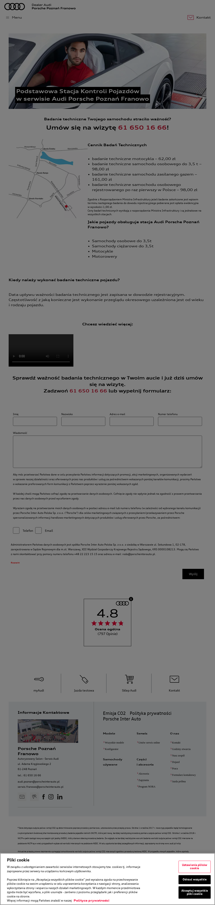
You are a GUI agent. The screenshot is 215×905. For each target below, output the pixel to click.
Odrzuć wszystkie (195, 879)
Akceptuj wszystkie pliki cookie (194, 892)
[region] (107, 879)
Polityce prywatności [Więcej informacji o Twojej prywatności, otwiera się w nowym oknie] (91, 900)
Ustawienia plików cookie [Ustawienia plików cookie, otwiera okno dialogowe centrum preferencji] (194, 866)
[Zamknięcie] (210, 879)
